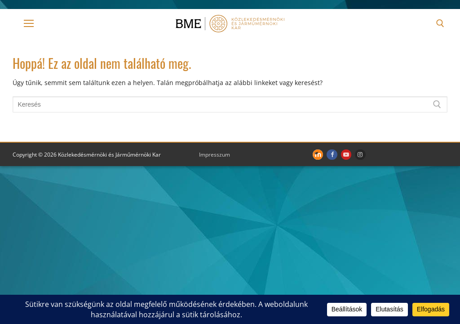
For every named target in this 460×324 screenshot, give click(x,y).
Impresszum (214, 154)
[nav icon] (29, 23)
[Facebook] (332, 154)
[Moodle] (318, 154)
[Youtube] (346, 154)
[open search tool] (440, 23)
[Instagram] (360, 154)
